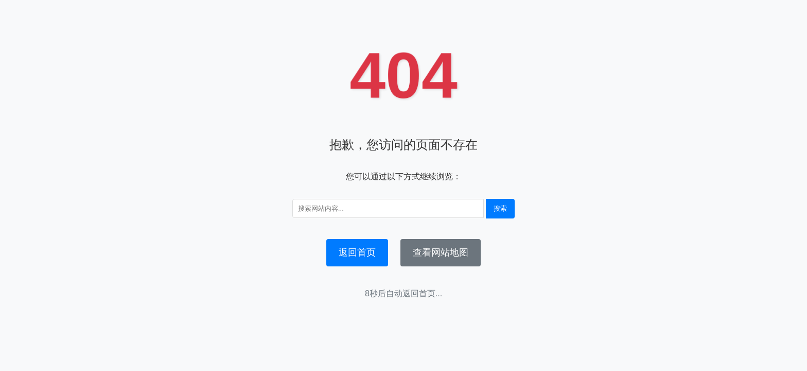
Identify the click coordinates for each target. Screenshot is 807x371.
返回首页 (357, 252)
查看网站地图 (440, 252)
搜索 (500, 208)
